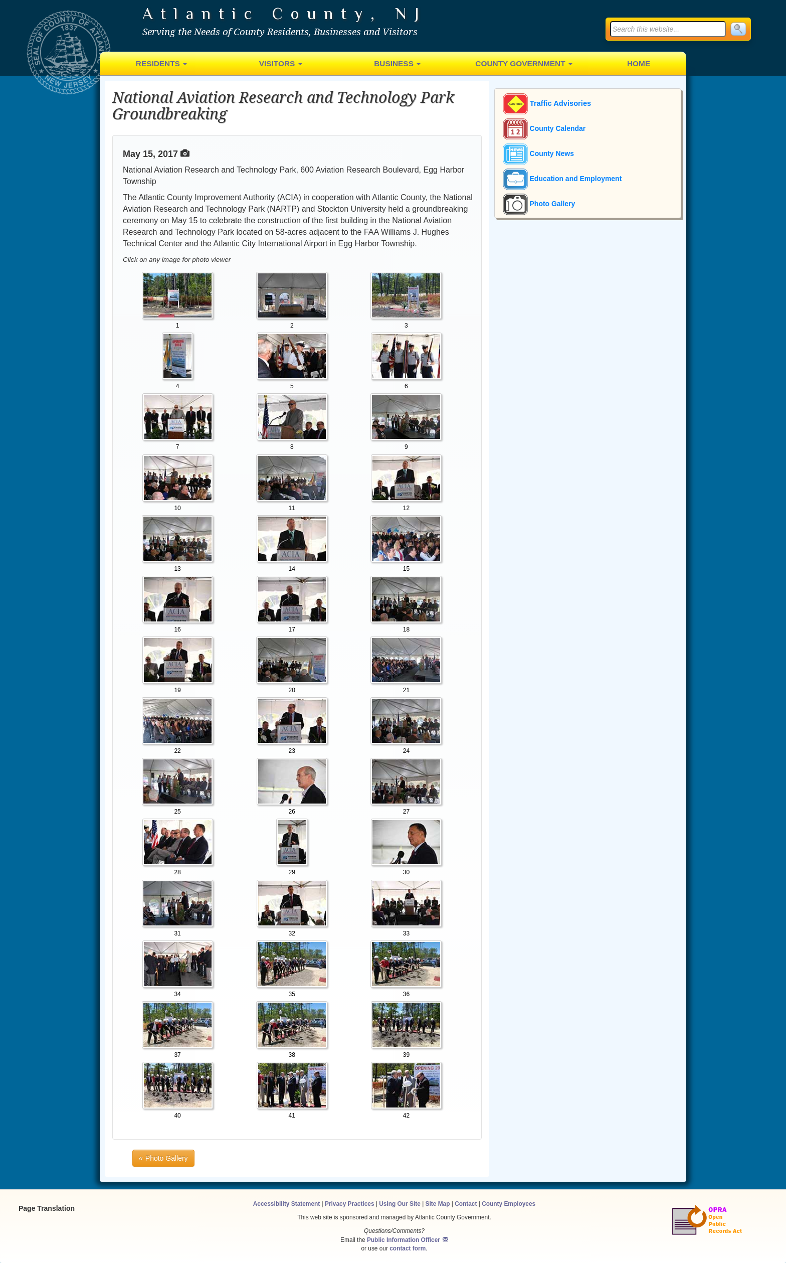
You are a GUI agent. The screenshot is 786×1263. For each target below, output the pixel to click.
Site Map (438, 1203)
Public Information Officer (403, 1239)
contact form (407, 1248)
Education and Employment (562, 179)
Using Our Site (400, 1203)
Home (638, 63)
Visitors (280, 63)
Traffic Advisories (547, 103)
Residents (161, 63)
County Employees (508, 1203)
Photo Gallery (539, 204)
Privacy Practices (349, 1203)
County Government (523, 63)
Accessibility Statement (286, 1203)
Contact (466, 1203)
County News (538, 153)
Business (397, 63)
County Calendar (544, 128)
